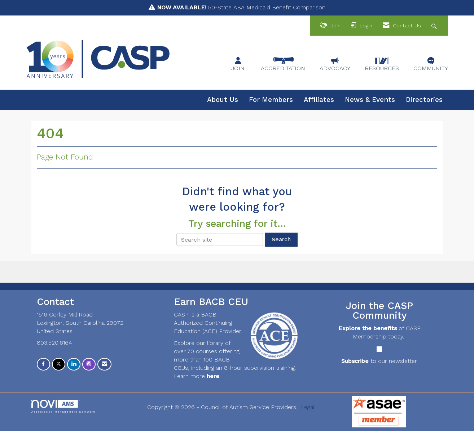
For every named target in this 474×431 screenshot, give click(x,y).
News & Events (370, 100)
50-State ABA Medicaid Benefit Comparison (241, 7)
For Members (271, 100)
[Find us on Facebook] (43, 364)
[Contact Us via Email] (104, 364)
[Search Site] (435, 25)
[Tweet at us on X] (58, 364)
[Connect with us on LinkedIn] (73, 364)
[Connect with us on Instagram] (89, 364)
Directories (424, 100)
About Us (222, 100)
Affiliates (319, 100)
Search (281, 239)
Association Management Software (63, 406)
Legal (308, 407)
